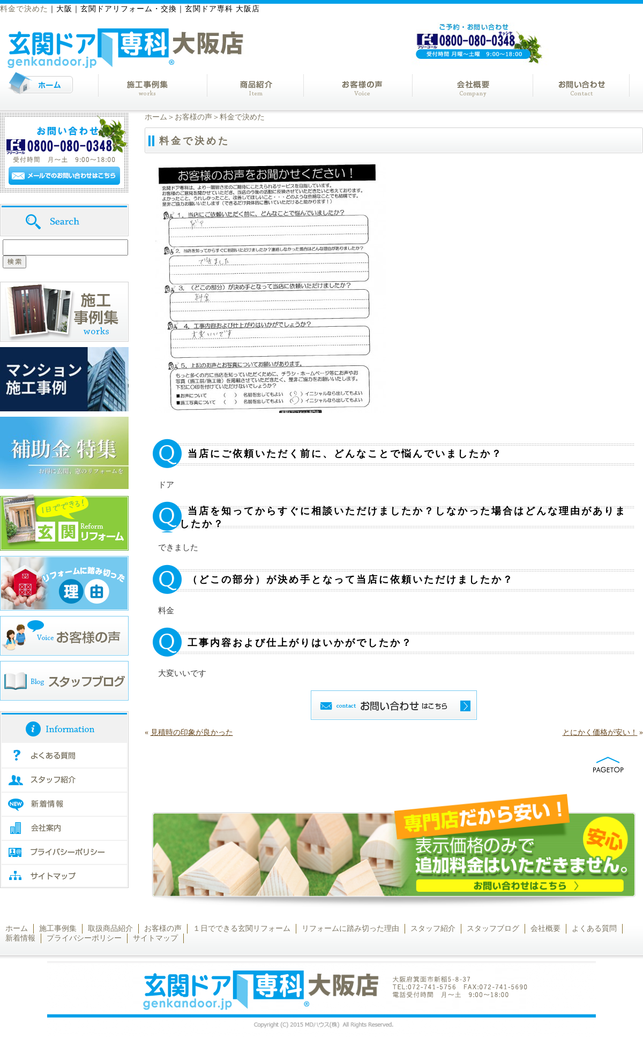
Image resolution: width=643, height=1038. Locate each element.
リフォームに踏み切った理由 (350, 928)
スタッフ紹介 (432, 928)
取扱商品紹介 (110, 928)
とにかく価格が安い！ (600, 732)
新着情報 (20, 938)
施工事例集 (58, 928)
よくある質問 (594, 928)
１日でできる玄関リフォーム (241, 928)
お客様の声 (193, 117)
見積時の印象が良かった (192, 732)
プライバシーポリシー (84, 938)
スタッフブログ (493, 928)
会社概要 (545, 928)
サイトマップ (155, 938)
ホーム (156, 117)
